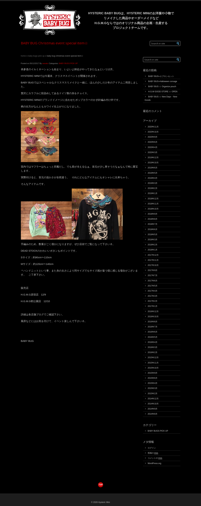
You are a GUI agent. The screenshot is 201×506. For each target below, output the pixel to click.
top (101, 484)
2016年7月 (152, 327)
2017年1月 (152, 306)
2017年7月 (152, 275)
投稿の (153, 453)
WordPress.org (154, 463)
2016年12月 (153, 311)
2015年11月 (153, 363)
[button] (178, 43)
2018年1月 (152, 250)
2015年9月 (152, 373)
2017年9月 (152, 270)
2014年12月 (153, 398)
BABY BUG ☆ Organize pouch (162, 86)
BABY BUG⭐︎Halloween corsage (162, 81)
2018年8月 (152, 219)
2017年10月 (153, 265)
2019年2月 (152, 188)
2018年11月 (153, 204)
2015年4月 (152, 383)
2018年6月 (152, 229)
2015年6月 (152, 378)
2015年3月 (152, 388)
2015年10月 (153, 368)
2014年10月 (153, 404)
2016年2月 (152, 352)
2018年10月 (153, 209)
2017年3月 (152, 296)
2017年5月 (152, 286)
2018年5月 (152, 234)
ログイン (152, 448)
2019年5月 (152, 173)
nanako (45, 63)
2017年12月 (153, 255)
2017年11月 (153, 260)
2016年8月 (152, 321)
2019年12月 (153, 157)
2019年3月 (152, 183)
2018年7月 (152, 224)
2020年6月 (152, 142)
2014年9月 (152, 409)
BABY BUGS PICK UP (36, 56)
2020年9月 (152, 137)
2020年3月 (152, 152)
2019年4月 (152, 178)
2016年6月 (152, 332)
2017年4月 (152, 291)
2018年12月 (153, 198)
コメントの (155, 458)
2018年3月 (152, 239)
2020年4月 (152, 147)
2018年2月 (152, 244)
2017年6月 (152, 281)
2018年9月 (152, 214)
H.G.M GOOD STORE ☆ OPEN (162, 91)
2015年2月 (152, 393)
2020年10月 (153, 132)
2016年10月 (153, 316)
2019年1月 (152, 193)
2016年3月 (152, 347)
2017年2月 (152, 301)
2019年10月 (153, 162)
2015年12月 (153, 357)
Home (23, 56)
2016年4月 (152, 342)
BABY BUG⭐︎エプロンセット (161, 76)
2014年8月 (152, 414)
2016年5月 (152, 337)
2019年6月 (152, 168)
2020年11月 (153, 127)
